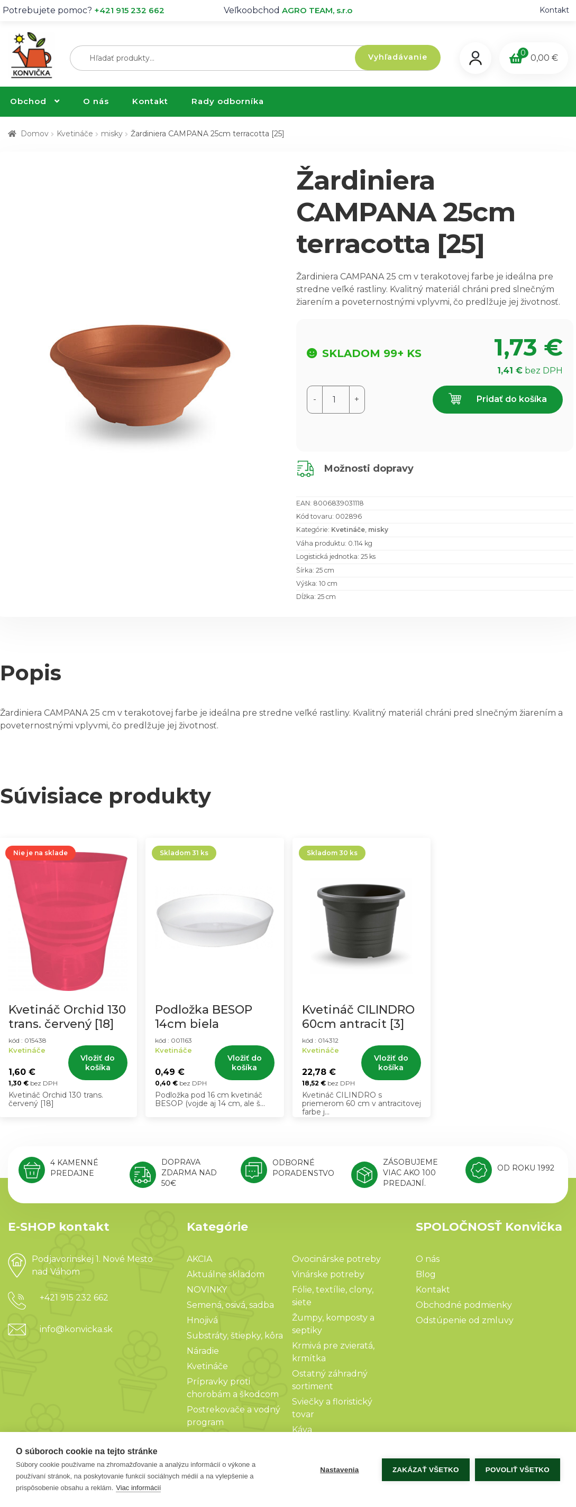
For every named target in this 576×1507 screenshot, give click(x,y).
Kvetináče (75, 133)
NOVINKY (207, 1290)
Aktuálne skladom (225, 1274)
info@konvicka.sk (76, 1329)
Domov (35, 133)
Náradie (203, 1351)
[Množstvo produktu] (336, 400)
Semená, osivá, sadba (230, 1305)
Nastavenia (339, 1470)
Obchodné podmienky (464, 1305)
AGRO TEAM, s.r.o (317, 10)
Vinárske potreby (328, 1274)
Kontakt (554, 10)
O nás (96, 101)
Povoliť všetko (518, 1470)
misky (112, 133)
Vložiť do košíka (97, 1062)
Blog (426, 1274)
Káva (302, 1430)
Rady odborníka (227, 101)
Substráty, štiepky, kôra (235, 1336)
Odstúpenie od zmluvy (465, 1320)
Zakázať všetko (425, 1470)
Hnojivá (202, 1320)
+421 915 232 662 (129, 10)
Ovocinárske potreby (336, 1259)
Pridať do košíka (498, 399)
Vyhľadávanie (397, 57)
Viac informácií (138, 1488)
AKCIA (199, 1259)
